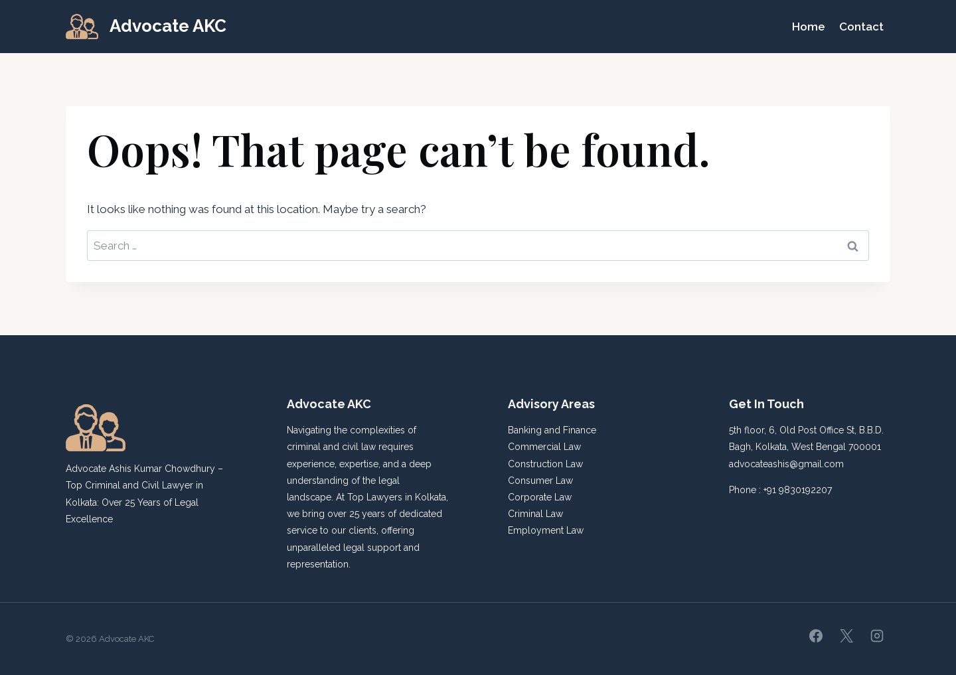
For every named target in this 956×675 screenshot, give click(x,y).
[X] (846, 636)
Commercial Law (544, 446)
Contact (861, 26)
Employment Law (546, 530)
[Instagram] (877, 636)
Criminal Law (535, 513)
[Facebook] (816, 636)
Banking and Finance (552, 430)
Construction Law (545, 464)
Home (808, 26)
